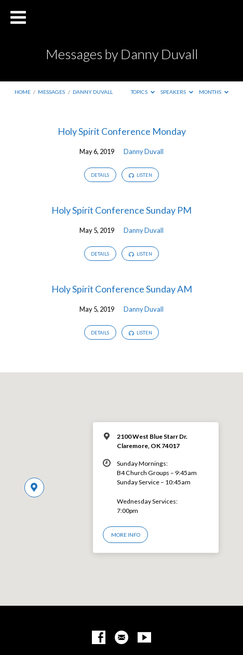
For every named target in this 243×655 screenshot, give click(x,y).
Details (100, 175)
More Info (125, 535)
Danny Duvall (93, 92)
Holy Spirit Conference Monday (122, 131)
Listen (140, 175)
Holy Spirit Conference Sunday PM (121, 210)
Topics (143, 92)
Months (213, 92)
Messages (51, 92)
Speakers (176, 92)
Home (23, 92)
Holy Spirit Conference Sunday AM (121, 289)
